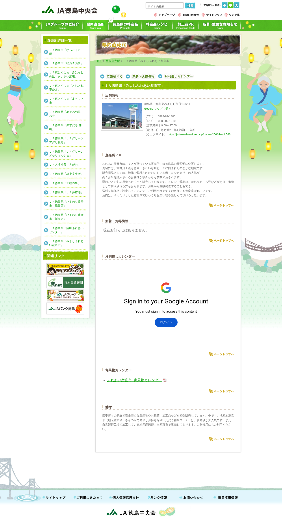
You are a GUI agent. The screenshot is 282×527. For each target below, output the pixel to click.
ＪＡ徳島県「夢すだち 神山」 (65, 127)
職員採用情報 (224, 496)
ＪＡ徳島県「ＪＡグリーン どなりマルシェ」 (67, 153)
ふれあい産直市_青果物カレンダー (134, 380)
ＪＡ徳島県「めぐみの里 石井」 (66, 114)
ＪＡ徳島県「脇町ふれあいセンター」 (66, 230)
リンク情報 (161, 496)
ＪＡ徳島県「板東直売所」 (66, 174)
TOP (99, 61)
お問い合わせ (192, 496)
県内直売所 (113, 61)
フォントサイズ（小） (225, 5)
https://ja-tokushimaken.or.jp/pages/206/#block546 (199, 134)
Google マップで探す (157, 108)
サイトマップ (55, 496)
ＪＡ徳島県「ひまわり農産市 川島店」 (66, 217)
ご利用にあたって (89, 496)
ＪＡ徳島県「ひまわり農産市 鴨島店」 (66, 203)
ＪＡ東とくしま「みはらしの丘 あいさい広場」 (66, 74)
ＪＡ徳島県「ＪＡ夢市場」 (66, 192)
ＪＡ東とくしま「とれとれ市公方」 (66, 87)
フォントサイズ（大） (236, 5)
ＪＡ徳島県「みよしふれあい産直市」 (66, 243)
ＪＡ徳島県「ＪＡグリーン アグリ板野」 (67, 140)
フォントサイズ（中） (231, 5)
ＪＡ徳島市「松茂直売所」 (66, 63)
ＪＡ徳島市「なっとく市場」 (65, 52)
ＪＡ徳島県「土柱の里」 (65, 183)
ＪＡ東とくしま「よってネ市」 (66, 100)
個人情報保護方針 (126, 496)
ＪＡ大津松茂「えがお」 (65, 164)
